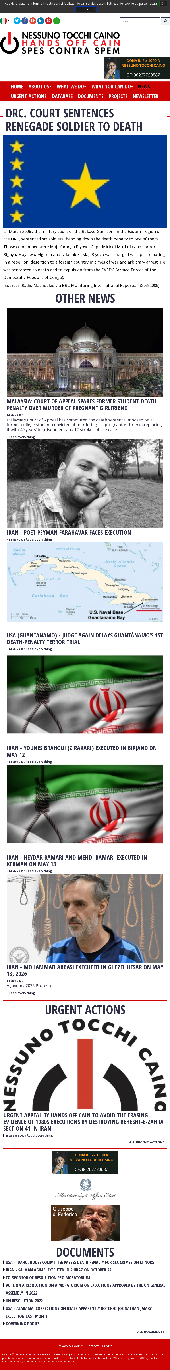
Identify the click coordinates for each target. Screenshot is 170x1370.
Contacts (93, 1346)
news (144, 86)
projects (118, 96)
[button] (6, 20)
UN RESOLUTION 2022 (24, 1301)
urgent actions (29, 96)
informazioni (86, 9)
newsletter (145, 96)
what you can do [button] (112, 86)
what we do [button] (71, 86)
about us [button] (40, 86)
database (62, 96)
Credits (107, 1346)
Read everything (22, 437)
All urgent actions (148, 1142)
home (17, 86)
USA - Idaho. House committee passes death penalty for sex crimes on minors (80, 1262)
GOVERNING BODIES (23, 1324)
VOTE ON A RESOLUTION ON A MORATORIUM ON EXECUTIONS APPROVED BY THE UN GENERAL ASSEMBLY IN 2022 (85, 1289)
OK (163, 3)
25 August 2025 (16, 1136)
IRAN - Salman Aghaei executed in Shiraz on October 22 (58, 1270)
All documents (152, 1331)
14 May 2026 (15, 415)
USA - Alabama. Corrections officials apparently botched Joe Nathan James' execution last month (79, 1312)
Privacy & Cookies (71, 1346)
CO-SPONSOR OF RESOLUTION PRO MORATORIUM (48, 1278)
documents (91, 96)
